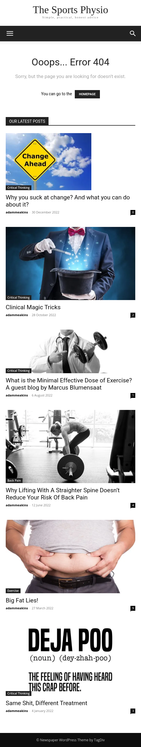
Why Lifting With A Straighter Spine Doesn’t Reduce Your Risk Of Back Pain (63, 494)
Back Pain (14, 480)
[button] (133, 33)
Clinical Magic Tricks (33, 307)
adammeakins (17, 212)
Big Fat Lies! (22, 600)
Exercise (13, 591)
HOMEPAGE (87, 94)
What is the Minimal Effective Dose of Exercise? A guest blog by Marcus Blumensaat (69, 384)
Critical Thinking (18, 188)
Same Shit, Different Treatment (46, 703)
